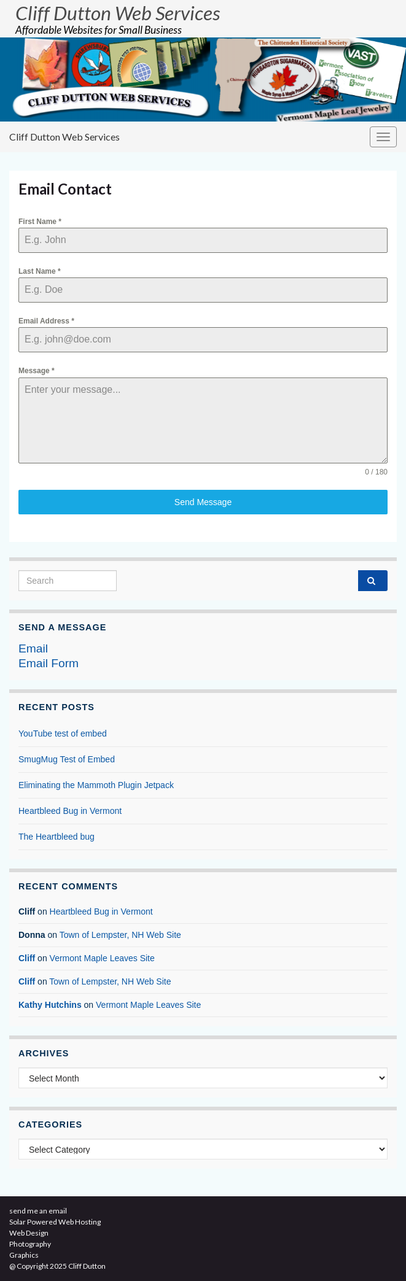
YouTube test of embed (62, 733)
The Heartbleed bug (56, 837)
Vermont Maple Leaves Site (102, 958)
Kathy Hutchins (50, 1005)
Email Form (48, 663)
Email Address (46, 321)
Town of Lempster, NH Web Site (120, 935)
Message (36, 370)
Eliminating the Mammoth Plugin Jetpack (96, 785)
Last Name (39, 271)
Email (33, 648)
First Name (39, 221)
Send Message (203, 502)
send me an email (38, 1210)
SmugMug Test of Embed (66, 759)
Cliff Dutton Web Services (117, 13)
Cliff (26, 958)
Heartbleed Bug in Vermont (70, 811)
